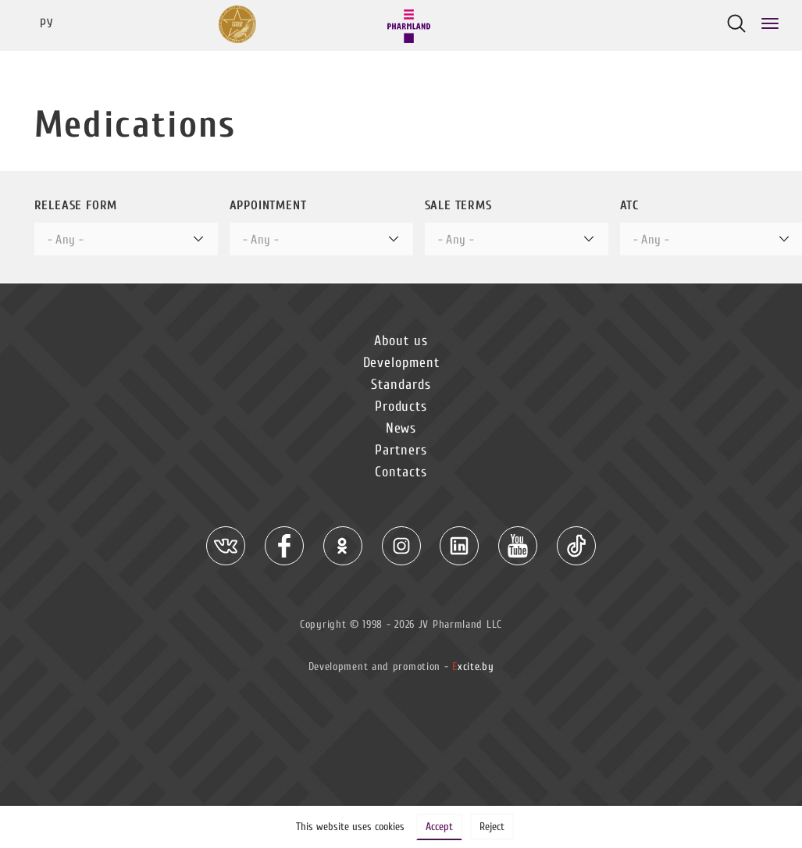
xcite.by (473, 666)
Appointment (268, 205)
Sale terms (458, 205)
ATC (629, 205)
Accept (439, 826)
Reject (491, 826)
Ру (46, 23)
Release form (76, 205)
